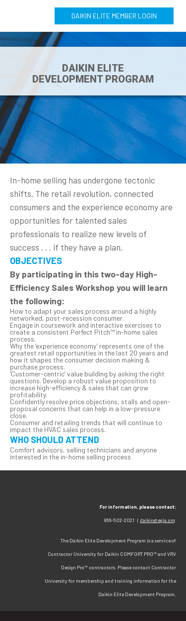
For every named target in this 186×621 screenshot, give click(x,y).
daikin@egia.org (157, 520)
